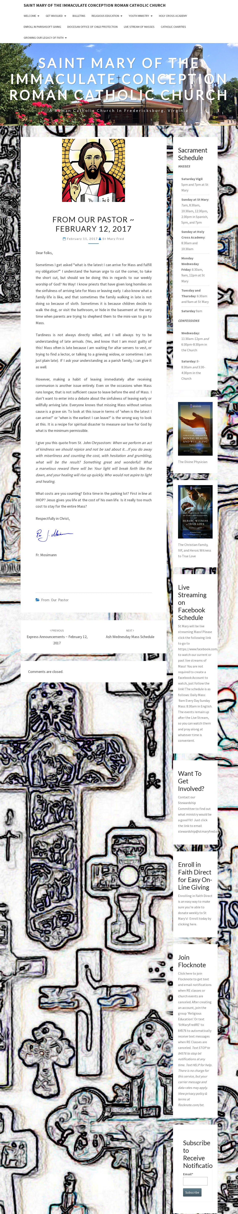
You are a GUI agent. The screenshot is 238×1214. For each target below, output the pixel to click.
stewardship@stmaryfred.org (199, 831)
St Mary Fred (113, 238)
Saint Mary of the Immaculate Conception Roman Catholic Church (95, 5)
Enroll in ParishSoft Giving (42, 27)
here (193, 924)
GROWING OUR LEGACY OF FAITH (44, 38)
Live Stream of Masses (139, 27)
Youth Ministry (139, 16)
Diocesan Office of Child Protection (92, 27)
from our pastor (55, 599)
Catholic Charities (173, 27)
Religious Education (105, 16)
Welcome (30, 16)
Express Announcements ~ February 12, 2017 (57, 637)
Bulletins (79, 16)
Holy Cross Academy (173, 16)
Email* (195, 1178)
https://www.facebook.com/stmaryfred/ (207, 649)
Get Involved (54, 16)
